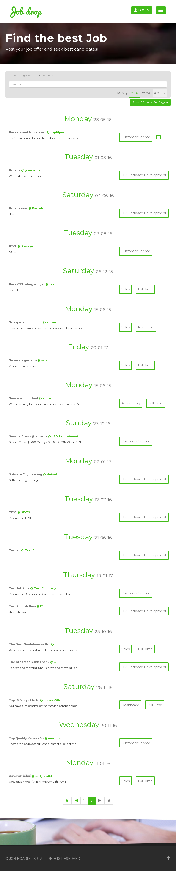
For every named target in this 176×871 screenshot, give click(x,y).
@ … (54, 644)
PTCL (13, 246)
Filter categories (20, 75)
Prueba (15, 170)
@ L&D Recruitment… (64, 436)
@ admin (49, 322)
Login (141, 10)
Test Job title (19, 588)
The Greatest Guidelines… (29, 662)
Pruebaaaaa (18, 208)
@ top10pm (55, 132)
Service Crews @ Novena (28, 436)
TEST (13, 512)
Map (122, 93)
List (135, 93)
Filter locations (43, 75)
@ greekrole (31, 170)
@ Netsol (50, 474)
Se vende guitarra (23, 360)
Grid (146, 93)
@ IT (39, 606)
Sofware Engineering (26, 474)
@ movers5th (50, 700)
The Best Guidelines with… (30, 644)
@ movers (52, 738)
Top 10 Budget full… (24, 700)
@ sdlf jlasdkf (41, 776)
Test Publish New (22, 606)
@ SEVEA (24, 512)
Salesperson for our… (26, 322)
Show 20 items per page (150, 102)
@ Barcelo (36, 208)
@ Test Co (28, 550)
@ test (51, 284)
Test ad (15, 550)
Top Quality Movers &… (26, 738)
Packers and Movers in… (28, 132)
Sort (160, 93)
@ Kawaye (25, 246)
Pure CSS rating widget (27, 284)
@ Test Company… (44, 588)
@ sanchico (46, 360)
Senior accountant (24, 398)
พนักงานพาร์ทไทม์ (20, 776)
